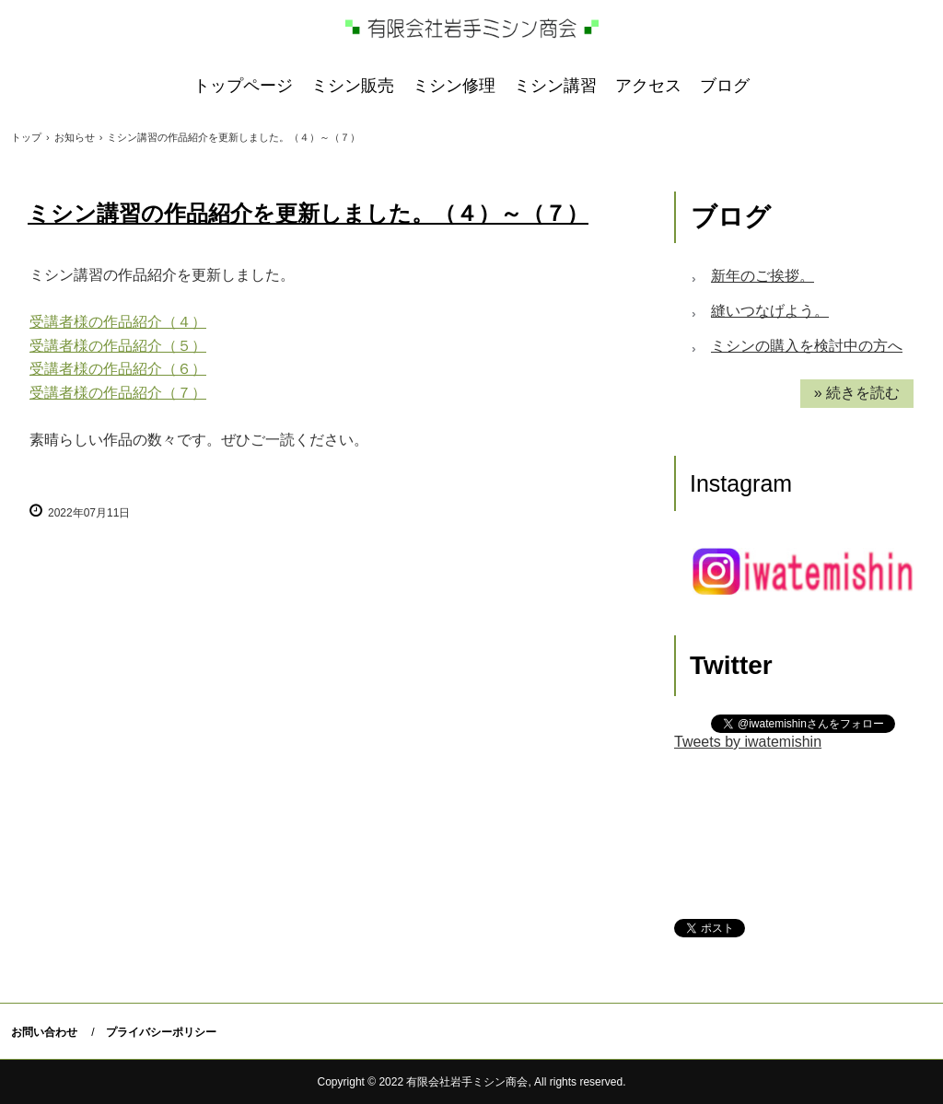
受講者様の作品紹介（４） (117, 322)
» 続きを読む (857, 393)
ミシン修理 (454, 85)
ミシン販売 (352, 85)
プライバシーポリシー (161, 1032)
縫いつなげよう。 (770, 311)
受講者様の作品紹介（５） (117, 346)
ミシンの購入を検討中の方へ (806, 346)
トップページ (243, 85)
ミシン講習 (555, 85)
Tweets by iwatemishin (747, 742)
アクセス (648, 85)
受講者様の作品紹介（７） (117, 393)
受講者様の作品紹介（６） (117, 369)
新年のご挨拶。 (762, 276)
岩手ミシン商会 (472, 28)
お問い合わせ (44, 1032)
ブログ (725, 85)
